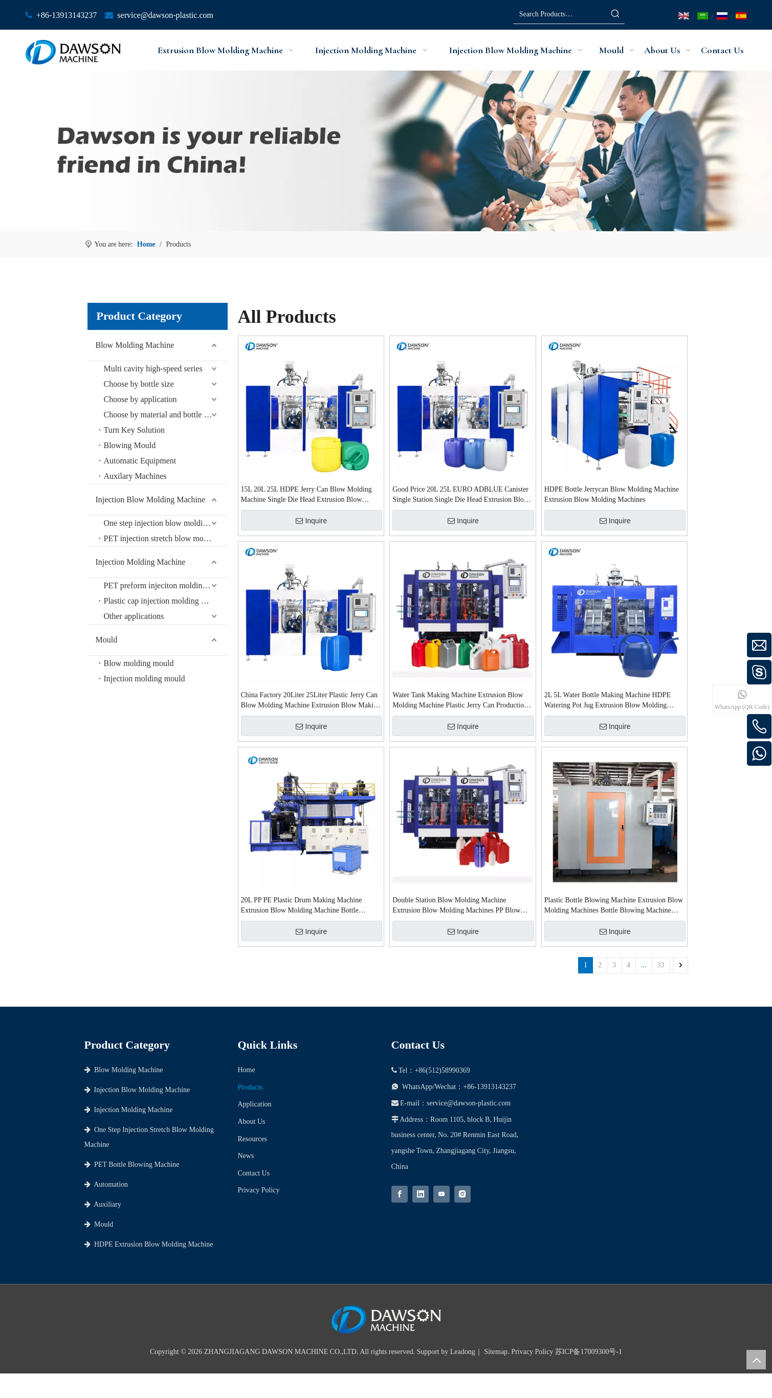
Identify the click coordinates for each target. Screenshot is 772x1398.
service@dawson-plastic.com (165, 15)
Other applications (134, 616)
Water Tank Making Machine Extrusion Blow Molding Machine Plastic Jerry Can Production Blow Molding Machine (459, 701)
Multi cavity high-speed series (153, 368)
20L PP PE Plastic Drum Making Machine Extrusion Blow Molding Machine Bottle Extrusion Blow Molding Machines (301, 906)
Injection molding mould (144, 678)
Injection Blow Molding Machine (151, 499)
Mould (107, 639)
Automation (106, 1184)
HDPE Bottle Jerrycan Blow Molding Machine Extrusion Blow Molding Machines (611, 494)
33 (661, 965)
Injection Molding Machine (141, 562)
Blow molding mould (139, 663)
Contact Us (254, 1173)
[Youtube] (441, 1194)
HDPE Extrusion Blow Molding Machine (148, 1244)
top (756, 1359)
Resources (253, 1139)
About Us (252, 1121)
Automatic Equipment (140, 460)
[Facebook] (399, 1194)
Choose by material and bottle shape (163, 414)
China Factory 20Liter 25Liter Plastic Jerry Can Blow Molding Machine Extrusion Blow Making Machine (311, 701)
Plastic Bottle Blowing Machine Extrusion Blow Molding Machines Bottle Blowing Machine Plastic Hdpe (613, 906)
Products (250, 1087)
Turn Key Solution (134, 430)
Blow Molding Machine (135, 345)
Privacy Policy (259, 1190)
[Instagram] (462, 1194)
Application (255, 1104)
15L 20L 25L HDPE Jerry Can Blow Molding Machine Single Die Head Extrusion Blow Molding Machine (306, 495)
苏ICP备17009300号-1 (588, 1352)
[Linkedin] (420, 1194)
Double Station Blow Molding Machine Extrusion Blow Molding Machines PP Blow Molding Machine (456, 906)
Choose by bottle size (139, 384)
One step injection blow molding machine (166, 523)
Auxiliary (102, 1204)
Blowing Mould (130, 445)
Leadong (462, 1352)
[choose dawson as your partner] (386, 151)
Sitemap (496, 1352)
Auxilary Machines (135, 476)
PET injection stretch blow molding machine (166, 538)
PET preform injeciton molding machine (166, 585)
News (246, 1156)
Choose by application (140, 399)
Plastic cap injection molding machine (166, 600)
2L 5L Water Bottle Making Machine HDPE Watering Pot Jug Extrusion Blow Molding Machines (607, 701)
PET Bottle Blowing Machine (132, 1164)
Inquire (311, 521)
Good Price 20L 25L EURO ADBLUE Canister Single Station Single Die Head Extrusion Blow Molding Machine (460, 495)
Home (246, 1070)
